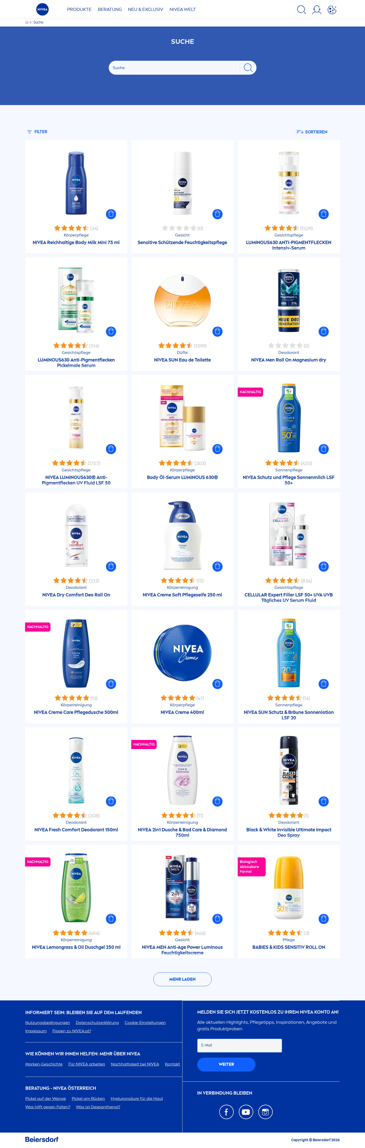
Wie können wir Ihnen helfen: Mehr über (82, 1054)
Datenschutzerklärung (97, 1022)
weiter (226, 1064)
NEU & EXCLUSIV (145, 9)
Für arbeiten (86, 1064)
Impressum (36, 1031)
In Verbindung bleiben (224, 1093)
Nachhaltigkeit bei (135, 1064)
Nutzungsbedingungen (47, 1022)
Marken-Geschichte (44, 1064)
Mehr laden (182, 979)
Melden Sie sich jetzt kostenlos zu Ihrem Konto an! (268, 1012)
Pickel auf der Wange (45, 1098)
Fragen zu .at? (71, 1031)
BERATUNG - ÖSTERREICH (60, 1088)
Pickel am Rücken (88, 1098)
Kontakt (172, 1064)
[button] (111, 214)
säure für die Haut (137, 1098)
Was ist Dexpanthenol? (98, 1106)
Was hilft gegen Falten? (47, 1106)
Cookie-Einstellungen (145, 1022)
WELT (183, 9)
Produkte (79, 9)
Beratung (110, 9)
